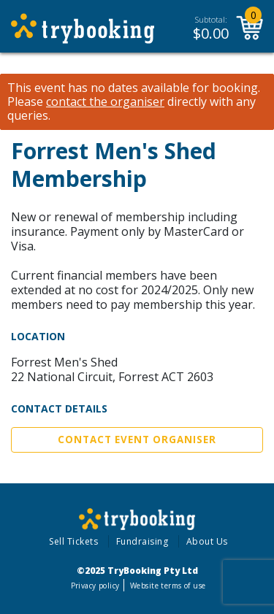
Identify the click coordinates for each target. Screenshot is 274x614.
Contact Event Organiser (137, 439)
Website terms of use (167, 585)
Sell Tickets (73, 541)
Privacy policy (95, 585)
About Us (207, 541)
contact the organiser (105, 102)
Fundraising (142, 541)
